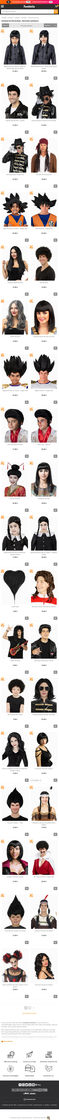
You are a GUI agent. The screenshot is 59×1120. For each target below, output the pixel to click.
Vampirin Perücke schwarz (15, 877)
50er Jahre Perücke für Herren (43, 661)
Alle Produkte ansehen (29, 1013)
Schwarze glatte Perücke (15, 282)
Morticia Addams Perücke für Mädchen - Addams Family (15, 769)
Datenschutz (38, 1105)
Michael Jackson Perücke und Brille (44, 715)
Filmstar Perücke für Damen (44, 985)
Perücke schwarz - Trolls (15, 823)
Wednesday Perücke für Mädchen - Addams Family (15, 553)
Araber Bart (15, 607)
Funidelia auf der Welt (9, 1105)
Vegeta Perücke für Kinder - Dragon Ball (15, 390)
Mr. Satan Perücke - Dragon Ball (44, 877)
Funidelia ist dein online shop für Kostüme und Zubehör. (29, 6)
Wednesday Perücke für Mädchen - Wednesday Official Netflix (15, 67)
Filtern (5, 25)
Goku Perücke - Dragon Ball (44, 228)
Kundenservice (29, 1099)
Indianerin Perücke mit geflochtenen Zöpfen (43, 824)
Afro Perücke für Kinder (15, 715)
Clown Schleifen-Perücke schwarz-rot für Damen (15, 986)
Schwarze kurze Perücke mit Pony (44, 336)
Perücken (24, 17)
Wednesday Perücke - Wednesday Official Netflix (44, 67)
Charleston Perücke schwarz (44, 768)
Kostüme (10, 17)
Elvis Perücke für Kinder (15, 444)
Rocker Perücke (15, 661)
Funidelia (4, 17)
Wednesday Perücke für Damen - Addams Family (44, 553)
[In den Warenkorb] (27, 78)
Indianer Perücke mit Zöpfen (44, 931)
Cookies (46, 1105)
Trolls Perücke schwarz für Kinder (15, 931)
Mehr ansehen (8, 1041)
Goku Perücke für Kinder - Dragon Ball (15, 228)
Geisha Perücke (15, 498)
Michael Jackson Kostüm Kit (15, 174)
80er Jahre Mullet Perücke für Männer (44, 607)
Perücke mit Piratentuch (43, 174)
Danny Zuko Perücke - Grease (15, 120)
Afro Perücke (44, 282)
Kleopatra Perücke (44, 498)
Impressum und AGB (25, 1105)
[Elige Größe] (36, 780)
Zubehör (17, 17)
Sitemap (54, 1105)
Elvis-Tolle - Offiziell (44, 444)
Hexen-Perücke (15, 336)
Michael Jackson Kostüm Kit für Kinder (44, 120)
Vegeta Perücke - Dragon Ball (44, 390)
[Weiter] (33, 1007)
